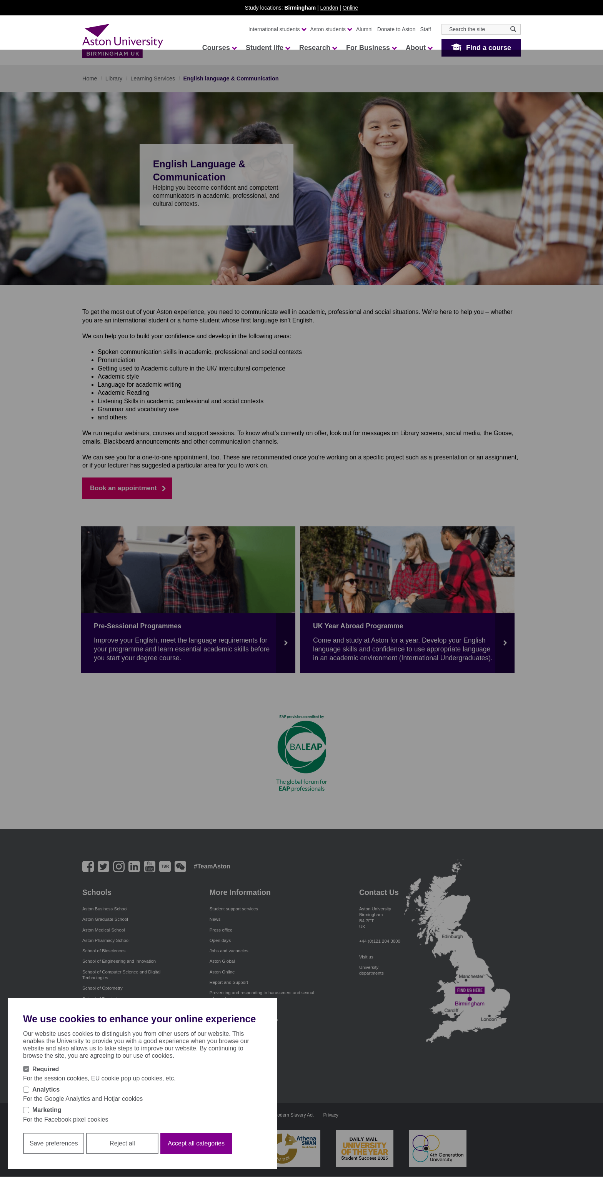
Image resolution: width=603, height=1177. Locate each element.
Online (350, 8)
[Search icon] (513, 29)
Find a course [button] (488, 48)
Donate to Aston (396, 29)
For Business (371, 48)
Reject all (122, 1146)
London (329, 8)
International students (277, 29)
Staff (425, 29)
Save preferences (54, 1146)
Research (317, 48)
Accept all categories (196, 1146)
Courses (219, 48)
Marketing (47, 1113)
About (419, 48)
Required (45, 1072)
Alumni (364, 29)
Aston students (331, 29)
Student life (268, 48)
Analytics (46, 1092)
